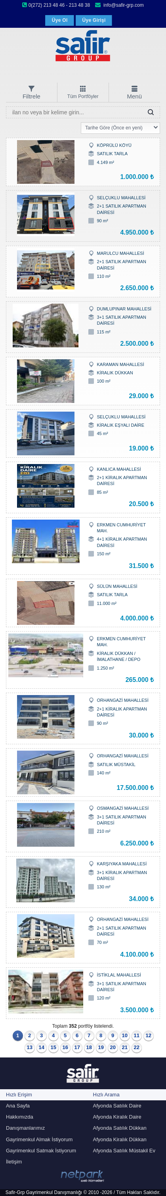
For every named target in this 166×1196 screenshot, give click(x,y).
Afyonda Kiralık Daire (117, 1117)
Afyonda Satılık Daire (117, 1106)
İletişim (14, 1162)
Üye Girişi (94, 20)
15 (53, 1047)
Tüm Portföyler (83, 96)
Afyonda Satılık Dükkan (120, 1128)
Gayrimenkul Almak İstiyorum (39, 1139)
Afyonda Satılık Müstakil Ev (124, 1151)
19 (101, 1047)
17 (77, 1047)
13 (29, 1047)
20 (113, 1047)
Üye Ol (60, 20)
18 (89, 1047)
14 (41, 1047)
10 (125, 1035)
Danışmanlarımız (25, 1128)
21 (125, 1047)
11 (136, 1035)
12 (148, 1035)
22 (136, 1047)
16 (65, 1047)
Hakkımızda (19, 1117)
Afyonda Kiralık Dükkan (120, 1139)
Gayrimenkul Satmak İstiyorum (41, 1151)
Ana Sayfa (18, 1106)
